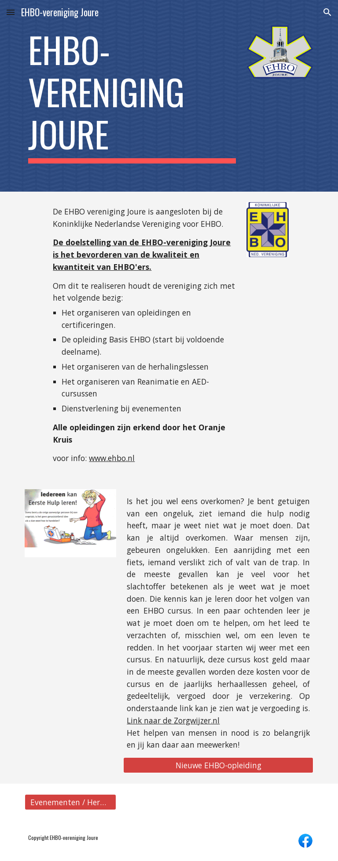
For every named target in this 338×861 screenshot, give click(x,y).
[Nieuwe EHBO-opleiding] (218, 765)
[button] (10, 12)
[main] (132, 96)
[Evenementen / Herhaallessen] (70, 802)
